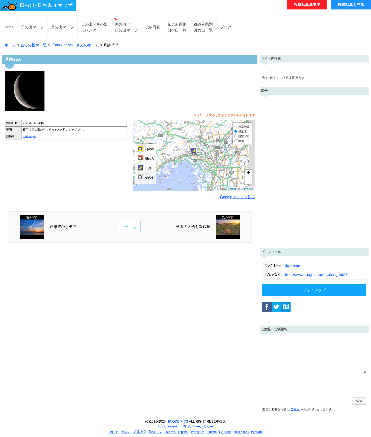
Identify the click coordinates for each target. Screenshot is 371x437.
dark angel (29, 136)
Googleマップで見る (237, 197)
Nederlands (241, 432)
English (113, 432)
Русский (257, 432)
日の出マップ (32, 27)
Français (169, 432)
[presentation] (298, 386)
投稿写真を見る (351, 5)
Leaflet (232, 188)
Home (9, 27)
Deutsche (225, 432)
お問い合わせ (167, 426)
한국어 (126, 432)
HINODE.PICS (177, 421)
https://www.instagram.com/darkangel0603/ (317, 275)
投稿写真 (152, 27)
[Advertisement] (314, 170)
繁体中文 (155, 432)
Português (197, 432)
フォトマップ (314, 290)
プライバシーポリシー (196, 426)
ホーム (10, 45)
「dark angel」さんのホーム (75, 45)
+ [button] (248, 173)
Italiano (212, 432)
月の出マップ (62, 27)
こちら (295, 409)
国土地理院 (247, 188)
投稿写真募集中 (307, 5)
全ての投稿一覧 (33, 45)
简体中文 (139, 432)
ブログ (225, 27)
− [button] (248, 180)
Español (183, 432)
